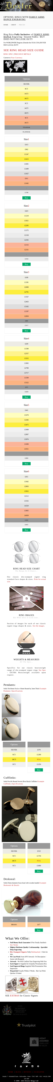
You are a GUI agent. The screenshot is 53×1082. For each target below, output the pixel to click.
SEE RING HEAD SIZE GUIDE (24, 50)
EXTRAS (14, 995)
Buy (26, 198)
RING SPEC (8, 54)
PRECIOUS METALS (22, 54)
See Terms (14, 945)
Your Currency (16, 58)
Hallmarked (35, 952)
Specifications (17, 691)
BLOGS (18, 1072)
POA (39, 759)
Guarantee (39, 1072)
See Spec (42, 670)
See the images (38, 626)
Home (6, 25)
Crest (13, 25)
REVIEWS (27, 1072)
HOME (10, 1072)
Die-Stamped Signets (18, 952)
